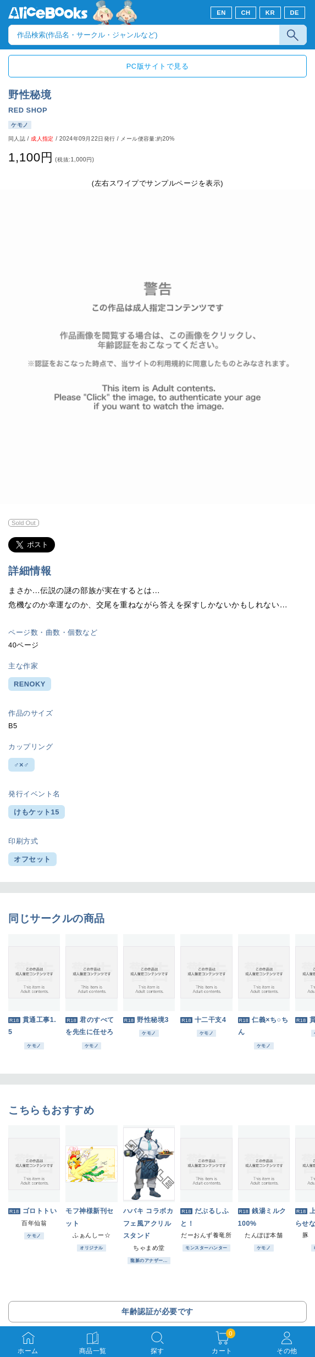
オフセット (32, 859)
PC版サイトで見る (157, 66)
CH (245, 12)
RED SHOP (27, 110)
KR (270, 12)
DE (295, 12)
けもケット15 (36, 812)
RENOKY (30, 684)
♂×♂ (21, 765)
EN (221, 12)
